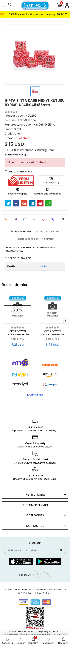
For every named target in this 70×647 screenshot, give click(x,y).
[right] (66, 321)
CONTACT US (35, 526)
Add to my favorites (18, 171)
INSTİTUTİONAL (35, 495)
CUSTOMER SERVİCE (35, 505)
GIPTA (43, 266)
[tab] (21, 231)
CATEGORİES (35, 515)
